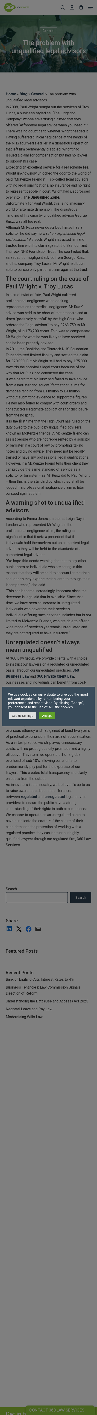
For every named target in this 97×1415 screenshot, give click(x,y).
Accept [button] (47, 715)
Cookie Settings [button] (22, 715)
